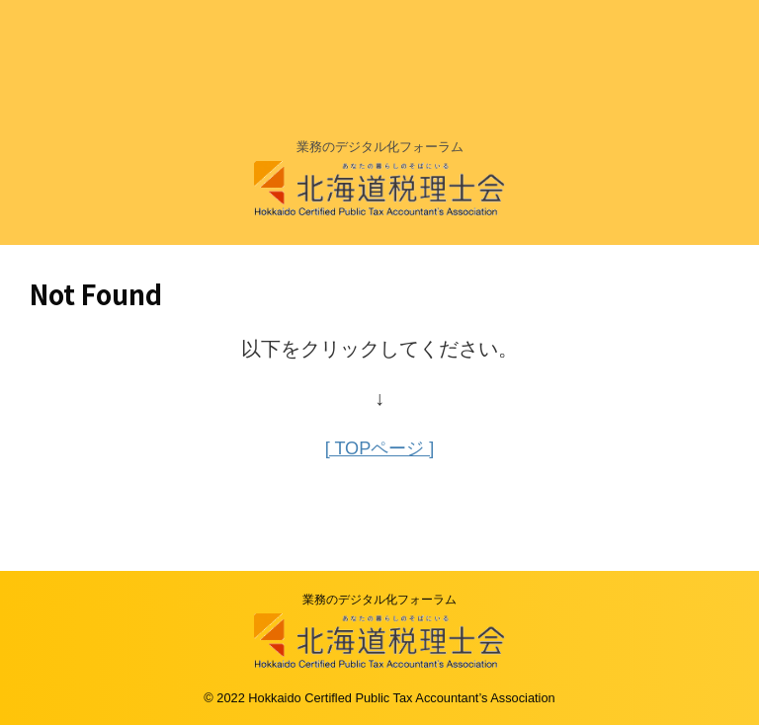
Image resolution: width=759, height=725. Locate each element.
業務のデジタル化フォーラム (379, 598)
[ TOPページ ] (380, 447)
